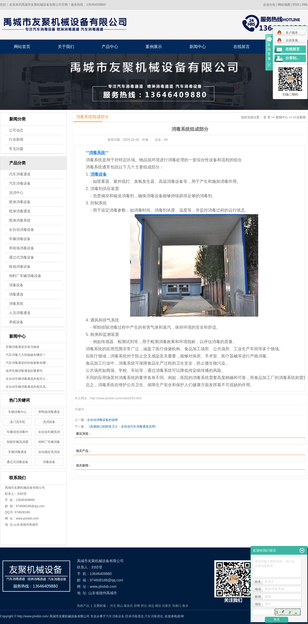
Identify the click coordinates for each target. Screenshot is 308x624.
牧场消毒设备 (20, 267)
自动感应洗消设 (49, 452)
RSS (296, 4)
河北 (113, 606)
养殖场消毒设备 (21, 248)
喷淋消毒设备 (20, 202)
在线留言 (241, 46)
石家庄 (166, 606)
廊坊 (158, 606)
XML (305, 4)
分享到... (292, 58)
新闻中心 (197, 46)
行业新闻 (16, 139)
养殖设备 (16, 322)
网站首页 (22, 46)
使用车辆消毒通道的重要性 (24, 371)
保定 (151, 606)
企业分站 (269, 4)
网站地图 (284, 4)
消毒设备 (16, 285)
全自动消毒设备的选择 (102, 420)
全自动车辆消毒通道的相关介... (27, 379)
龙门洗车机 (17, 422)
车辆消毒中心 (17, 412)
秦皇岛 (128, 606)
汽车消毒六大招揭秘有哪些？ (26, 355)
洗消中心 (16, 193)
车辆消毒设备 (20, 239)
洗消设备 (49, 422)
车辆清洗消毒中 (17, 432)
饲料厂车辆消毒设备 (25, 276)
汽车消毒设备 (20, 183)
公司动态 (16, 130)
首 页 (266, 117)
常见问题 (16, 149)
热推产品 (83, 606)
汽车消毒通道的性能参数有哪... (27, 363)
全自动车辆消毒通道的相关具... (27, 387)
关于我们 (66, 46)
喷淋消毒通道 (20, 211)
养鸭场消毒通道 (49, 412)
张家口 (176, 606)
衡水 (185, 606)
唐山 (120, 606)
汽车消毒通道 (20, 174)
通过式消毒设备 (21, 257)
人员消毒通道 (20, 313)
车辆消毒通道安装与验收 (23, 347)
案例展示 (154, 46)
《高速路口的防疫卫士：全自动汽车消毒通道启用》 (122, 426)
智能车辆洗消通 (17, 442)
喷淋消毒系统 (20, 220)
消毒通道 (16, 294)
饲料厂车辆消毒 (49, 442)
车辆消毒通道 (17, 452)
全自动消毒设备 (21, 230)
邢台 (144, 606)
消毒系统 (16, 304)
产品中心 (110, 46)
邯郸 (137, 606)
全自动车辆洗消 (49, 432)
